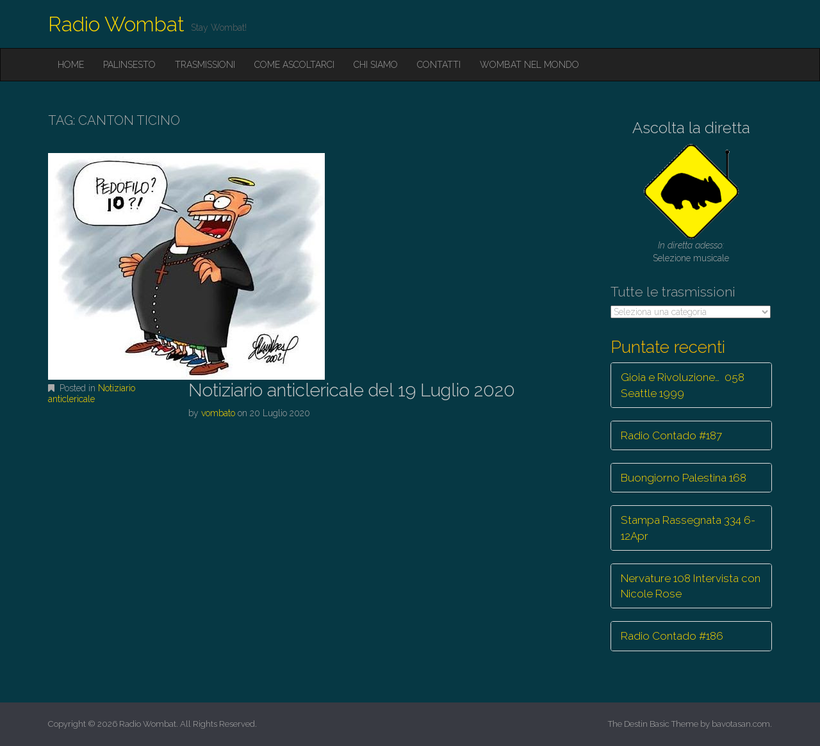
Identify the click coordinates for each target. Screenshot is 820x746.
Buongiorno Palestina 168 (683, 477)
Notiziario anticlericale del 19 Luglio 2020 (351, 390)
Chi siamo (376, 65)
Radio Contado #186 (672, 635)
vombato (218, 413)
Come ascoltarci (294, 65)
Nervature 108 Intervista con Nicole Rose (690, 586)
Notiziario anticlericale (91, 393)
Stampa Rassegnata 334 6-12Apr (688, 528)
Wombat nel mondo (529, 65)
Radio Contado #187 (671, 435)
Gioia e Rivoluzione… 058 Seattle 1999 (682, 385)
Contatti (439, 65)
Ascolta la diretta (691, 127)
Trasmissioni (205, 65)
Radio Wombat (116, 24)
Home (71, 65)
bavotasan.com (741, 724)
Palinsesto (129, 65)
